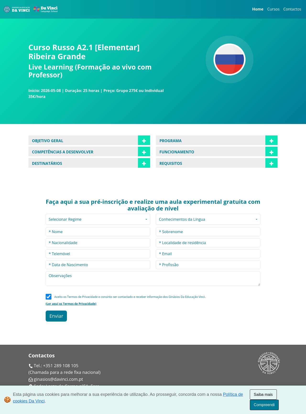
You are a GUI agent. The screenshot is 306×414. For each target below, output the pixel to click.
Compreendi (264, 405)
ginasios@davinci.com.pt (58, 379)
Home (257, 9)
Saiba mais (263, 394)
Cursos (273, 9)
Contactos (292, 9)
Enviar (56, 316)
